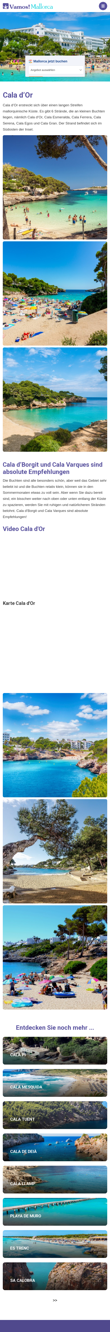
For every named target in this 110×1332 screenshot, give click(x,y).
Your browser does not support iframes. (55, 66)
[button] (55, 187)
